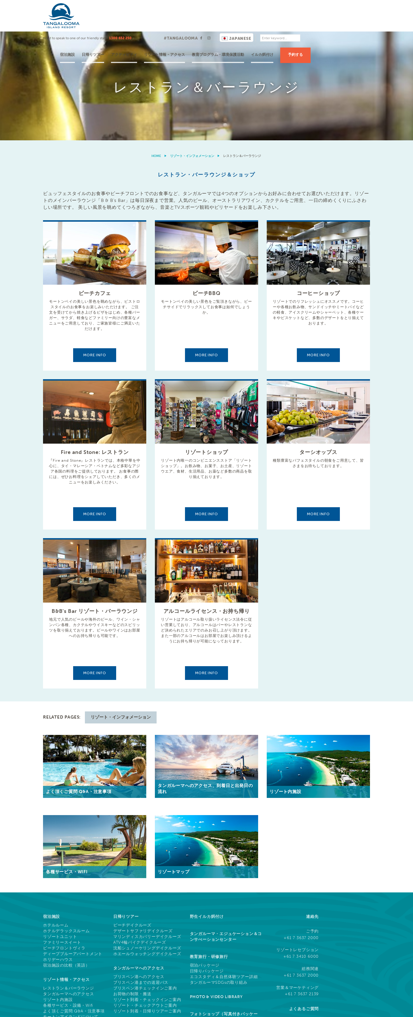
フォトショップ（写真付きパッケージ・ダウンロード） (224, 908)
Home (156, 47)
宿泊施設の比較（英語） (66, 857)
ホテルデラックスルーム (66, 822)
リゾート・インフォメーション (192, 47)
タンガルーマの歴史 (62, 914)
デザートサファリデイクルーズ (143, 822)
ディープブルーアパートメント (72, 845)
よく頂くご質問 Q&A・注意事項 (74, 902)
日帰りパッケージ (207, 862)
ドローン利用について (352, 1008)
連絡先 (312, 808)
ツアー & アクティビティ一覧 (71, 965)
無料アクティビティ (62, 959)
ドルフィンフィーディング (68, 942)
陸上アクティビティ (62, 948)
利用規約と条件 (243, 1008)
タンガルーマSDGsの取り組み (219, 874)
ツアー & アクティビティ (67, 933)
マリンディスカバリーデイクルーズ (147, 828)
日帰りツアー (149, 23)
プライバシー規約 (312, 1008)
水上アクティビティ (62, 954)
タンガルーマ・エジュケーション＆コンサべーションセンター (226, 828)
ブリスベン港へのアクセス (138, 868)
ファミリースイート (62, 834)
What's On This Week (67, 979)
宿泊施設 (123, 23)
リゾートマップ (58, 919)
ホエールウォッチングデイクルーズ (147, 845)
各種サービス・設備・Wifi (68, 897)
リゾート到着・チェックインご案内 (147, 891)
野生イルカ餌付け (207, 808)
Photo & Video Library (216, 888)
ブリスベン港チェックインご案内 (145, 880)
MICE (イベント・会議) (135, 916)
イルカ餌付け (318, 23)
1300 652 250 (176, 7)
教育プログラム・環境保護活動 (274, 23)
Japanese (292, 7)
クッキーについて (277, 1008)
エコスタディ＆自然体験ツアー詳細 (224, 868)
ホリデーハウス (58, 851)
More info (94, 246)
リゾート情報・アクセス (220, 23)
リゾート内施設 (58, 891)
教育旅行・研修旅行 (209, 848)
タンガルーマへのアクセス (68, 885)
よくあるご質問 (304, 900)
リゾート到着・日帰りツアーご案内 (147, 902)
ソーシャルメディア (299, 920)
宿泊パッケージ (205, 857)
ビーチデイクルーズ (132, 817)
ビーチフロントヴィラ (64, 839)
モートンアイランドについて (70, 908)
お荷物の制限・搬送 (132, 885)
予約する (351, 23)
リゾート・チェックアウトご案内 (145, 897)
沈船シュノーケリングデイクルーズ (147, 839)
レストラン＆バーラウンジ (68, 880)
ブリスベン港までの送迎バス (140, 874)
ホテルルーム (56, 817)
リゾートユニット (60, 828)
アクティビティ (180, 23)
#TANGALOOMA (237, 6)
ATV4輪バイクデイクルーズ (139, 834)
